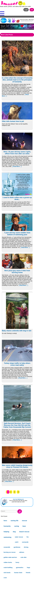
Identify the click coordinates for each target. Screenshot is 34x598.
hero (5, 520)
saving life (14, 520)
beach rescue (24, 532)
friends (28, 572)
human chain (18, 572)
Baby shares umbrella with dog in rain (16, 331)
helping (6, 532)
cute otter (24, 557)
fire (28, 537)
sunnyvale (25, 542)
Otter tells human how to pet (13, 121)
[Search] (9, 511)
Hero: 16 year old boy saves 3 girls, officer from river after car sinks (17, 153)
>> (18, 492)
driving (26, 547)
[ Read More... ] (16, 166)
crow (5, 577)
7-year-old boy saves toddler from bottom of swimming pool (17, 234)
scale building (8, 567)
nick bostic (7, 572)
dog (14, 532)
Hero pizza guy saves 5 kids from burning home (17, 271)
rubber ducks (8, 562)
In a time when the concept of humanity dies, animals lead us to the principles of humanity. (17, 80)
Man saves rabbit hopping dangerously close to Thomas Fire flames (17, 466)
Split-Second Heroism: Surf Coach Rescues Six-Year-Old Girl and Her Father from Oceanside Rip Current (17, 425)
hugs (28, 567)
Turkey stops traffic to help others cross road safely (17, 364)
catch (16, 542)
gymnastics (19, 567)
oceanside (7, 547)
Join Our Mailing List (18, 499)
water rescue (19, 537)
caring (16, 526)
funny (17, 562)
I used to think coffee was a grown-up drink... (17, 198)
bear (24, 526)
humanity (7, 526)
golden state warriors (10, 557)
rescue (24, 520)
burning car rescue (10, 552)
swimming (7, 537)
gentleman (17, 547)
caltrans (21, 552)
